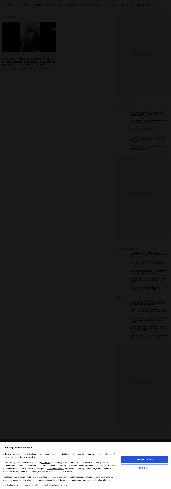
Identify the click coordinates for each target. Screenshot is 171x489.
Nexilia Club (144, 468)
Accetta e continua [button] (144, 459)
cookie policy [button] (28, 457)
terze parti (45, 462)
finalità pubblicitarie (55, 469)
